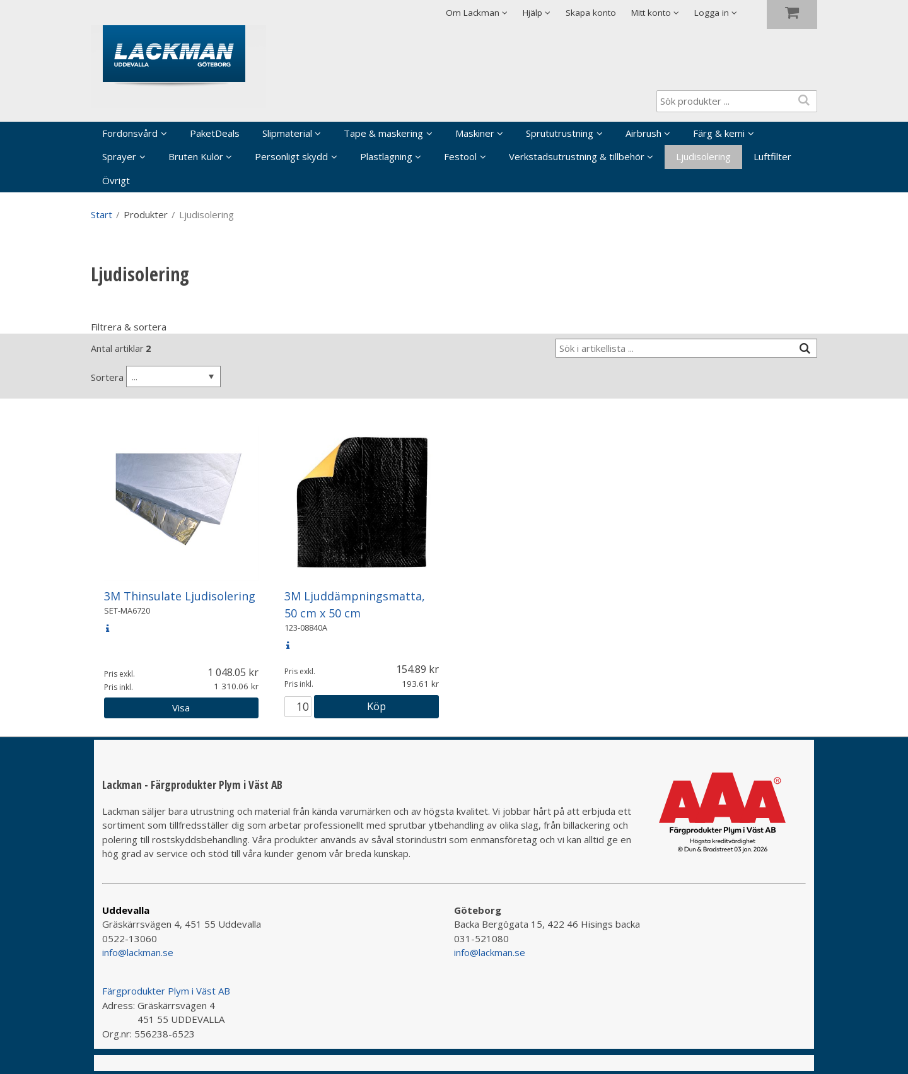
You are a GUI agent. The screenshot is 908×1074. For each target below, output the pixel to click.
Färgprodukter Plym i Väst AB (166, 990)
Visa (181, 707)
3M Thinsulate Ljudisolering (179, 596)
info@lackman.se (137, 952)
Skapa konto (591, 12)
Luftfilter (772, 156)
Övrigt (116, 180)
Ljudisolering (703, 156)
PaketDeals (215, 133)
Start (101, 214)
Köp (376, 706)
